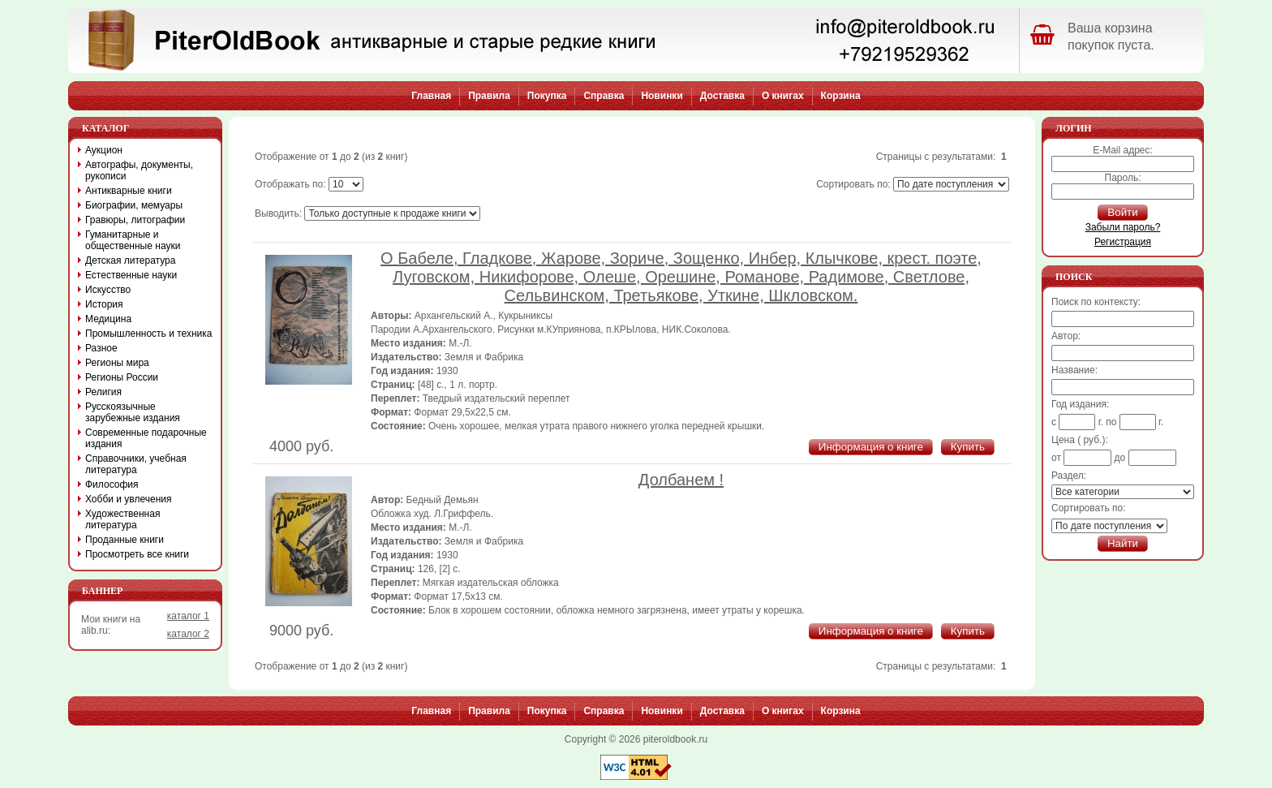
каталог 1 (188, 616)
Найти (1122, 543)
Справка (603, 95)
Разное (101, 348)
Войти (1122, 212)
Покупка (547, 95)
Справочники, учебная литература (136, 464)
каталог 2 (188, 633)
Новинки (661, 95)
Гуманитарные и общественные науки (132, 240)
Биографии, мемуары (134, 205)
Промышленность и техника (149, 333)
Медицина (108, 319)
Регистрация (1122, 242)
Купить (968, 447)
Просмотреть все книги (137, 554)
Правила (489, 95)
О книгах (783, 95)
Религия (103, 392)
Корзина (841, 95)
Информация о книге (871, 447)
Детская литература (130, 260)
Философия (112, 484)
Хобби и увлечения (128, 499)
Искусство (108, 289)
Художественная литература (122, 519)
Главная (431, 95)
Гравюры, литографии (135, 220)
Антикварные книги (128, 190)
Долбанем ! (681, 480)
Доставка (722, 95)
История (104, 304)
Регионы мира (117, 362)
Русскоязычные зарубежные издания (132, 412)
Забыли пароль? (1123, 227)
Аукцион (103, 150)
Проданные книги (124, 539)
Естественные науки (131, 275)
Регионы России (121, 377)
